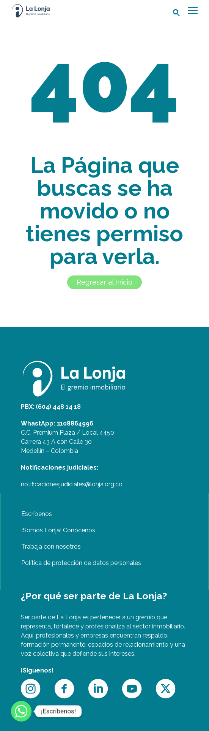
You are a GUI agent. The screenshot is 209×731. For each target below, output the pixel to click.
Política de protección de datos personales (81, 562)
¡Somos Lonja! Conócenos (58, 530)
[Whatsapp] (21, 711)
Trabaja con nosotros (51, 546)
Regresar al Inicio (104, 282)
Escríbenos (36, 513)
